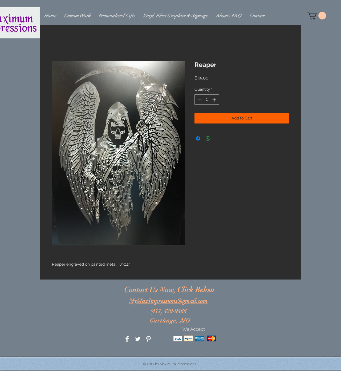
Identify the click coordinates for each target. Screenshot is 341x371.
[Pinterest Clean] (148, 339)
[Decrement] (198, 100)
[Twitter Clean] (138, 339)
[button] (316, 15)
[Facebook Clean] (127, 339)
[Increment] (214, 100)
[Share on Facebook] (198, 138)
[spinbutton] (206, 100)
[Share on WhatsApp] (208, 138)
